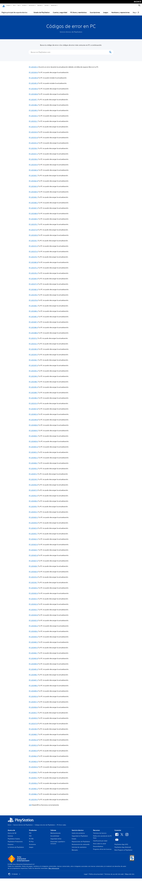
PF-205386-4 (33, 326)
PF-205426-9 (33, 570)
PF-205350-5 (33, 114)
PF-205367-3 (33, 206)
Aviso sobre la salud (99, 842)
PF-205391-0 (33, 353)
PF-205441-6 (33, 646)
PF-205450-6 (33, 695)
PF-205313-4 (33, 402)
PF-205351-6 (33, 125)
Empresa (10, 842)
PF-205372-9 (33, 244)
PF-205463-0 (33, 760)
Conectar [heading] (117, 828)
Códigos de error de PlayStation (45, 823)
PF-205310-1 (33, 239)
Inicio (9, 823)
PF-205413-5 (33, 510)
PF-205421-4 (33, 526)
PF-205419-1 (33, 505)
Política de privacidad (96, 872)
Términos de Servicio (99, 831)
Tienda (46, 5)
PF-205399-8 (33, 418)
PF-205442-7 (33, 651)
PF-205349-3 (33, 108)
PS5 (14, 5)
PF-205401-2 (33, 450)
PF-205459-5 (33, 716)
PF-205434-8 (33, 613)
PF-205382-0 (33, 288)
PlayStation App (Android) (122, 845)
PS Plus (24, 5)
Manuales (75, 848)
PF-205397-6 (33, 364)
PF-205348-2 (33, 103)
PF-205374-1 (33, 255)
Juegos (8, 5)
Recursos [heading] (96, 828)
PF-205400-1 (33, 434)
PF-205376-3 (33, 271)
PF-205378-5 (33, 293)
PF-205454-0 (33, 765)
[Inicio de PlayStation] (3, 5)
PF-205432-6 (33, 602)
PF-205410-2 (33, 467)
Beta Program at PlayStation (123, 848)
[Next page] (138, 10)
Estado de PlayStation (42, 11)
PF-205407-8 (33, 407)
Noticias (39, 5)
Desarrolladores (98, 844)
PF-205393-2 (33, 369)
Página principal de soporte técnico (14, 11)
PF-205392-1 (33, 358)
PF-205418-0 (33, 499)
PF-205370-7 (33, 222)
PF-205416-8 (33, 483)
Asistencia (53, 5)
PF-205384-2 (33, 309)
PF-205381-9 (33, 277)
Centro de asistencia (78, 831)
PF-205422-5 (33, 537)
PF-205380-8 (33, 260)
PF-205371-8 (33, 228)
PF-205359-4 (33, 163)
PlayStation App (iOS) (121, 842)
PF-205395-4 (33, 385)
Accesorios (32, 5)
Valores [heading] (53, 828)
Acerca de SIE (12, 831)
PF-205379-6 (33, 298)
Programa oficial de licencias (102, 847)
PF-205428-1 (33, 564)
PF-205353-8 (33, 136)
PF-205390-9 (33, 347)
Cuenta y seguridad (60, 11)
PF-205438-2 (33, 629)
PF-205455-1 (33, 776)
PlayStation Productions (15, 840)
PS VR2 (31, 837)
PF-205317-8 (33, 722)
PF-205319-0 (33, 798)
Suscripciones (95, 11)
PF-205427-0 (33, 559)
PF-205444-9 (33, 662)
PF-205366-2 (33, 201)
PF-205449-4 (33, 689)
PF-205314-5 (33, 477)
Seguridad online (55, 837)
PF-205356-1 (33, 146)
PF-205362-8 (33, 179)
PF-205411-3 (33, 472)
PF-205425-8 (33, 553)
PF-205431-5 (33, 597)
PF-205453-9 (33, 743)
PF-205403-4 (33, 412)
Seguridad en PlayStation (80, 834)
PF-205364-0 (33, 190)
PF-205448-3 (33, 684)
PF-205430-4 (33, 591)
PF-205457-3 (33, 700)
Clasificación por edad (100, 839)
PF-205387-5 (33, 320)
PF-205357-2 (33, 152)
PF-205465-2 (33, 787)
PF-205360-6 (33, 168)
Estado (74, 837)
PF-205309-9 (33, 233)
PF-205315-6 (33, 575)
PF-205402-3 (33, 456)
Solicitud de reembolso (79, 845)
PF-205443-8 (33, 657)
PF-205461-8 (33, 749)
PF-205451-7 (33, 711)
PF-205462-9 (33, 754)
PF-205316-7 (33, 581)
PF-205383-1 (33, 304)
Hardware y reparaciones (120, 11)
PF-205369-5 (33, 217)
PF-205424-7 (33, 548)
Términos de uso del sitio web (114, 872)
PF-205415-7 (33, 532)
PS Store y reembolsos (78, 11)
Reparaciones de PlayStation (81, 840)
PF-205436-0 (33, 624)
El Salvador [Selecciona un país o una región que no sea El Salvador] (15, 872)
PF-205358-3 (33, 157)
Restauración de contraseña (80, 842)
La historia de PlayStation (16, 845)
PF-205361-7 (33, 174)
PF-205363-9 (33, 184)
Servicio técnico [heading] (77, 828)
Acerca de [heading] (11, 828)
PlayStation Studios (14, 837)
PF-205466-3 (33, 792)
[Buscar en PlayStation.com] (70, 50)
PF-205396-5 (33, 396)
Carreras (10, 834)
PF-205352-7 (33, 119)
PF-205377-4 (33, 282)
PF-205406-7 (33, 461)
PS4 (19, 5)
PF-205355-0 (33, 141)
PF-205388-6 (33, 331)
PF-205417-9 (33, 488)
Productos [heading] (33, 828)
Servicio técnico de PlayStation (23, 823)
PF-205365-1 (33, 195)
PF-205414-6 (33, 521)
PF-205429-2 (33, 586)
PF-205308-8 (33, 92)
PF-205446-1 (33, 673)
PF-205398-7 (33, 380)
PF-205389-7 (33, 391)
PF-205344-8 (33, 76)
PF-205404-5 (33, 429)
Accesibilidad (54, 834)
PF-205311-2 (33, 336)
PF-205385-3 (33, 315)
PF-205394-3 (33, 374)
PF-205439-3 (33, 635)
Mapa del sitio (129, 872)
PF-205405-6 (33, 445)
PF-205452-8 (33, 738)
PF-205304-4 (33, 71)
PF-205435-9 (33, 619)
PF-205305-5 (33, 65)
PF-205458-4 (33, 705)
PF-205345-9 (33, 81)
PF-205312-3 (33, 342)
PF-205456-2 (33, 781)
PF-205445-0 (33, 667)
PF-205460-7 (33, 733)
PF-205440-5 (33, 640)
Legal (85, 872)
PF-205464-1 (33, 770)
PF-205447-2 (33, 678)
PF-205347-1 (33, 98)
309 (30, 803)
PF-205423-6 (33, 543)
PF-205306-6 (33, 87)
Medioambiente (55, 831)
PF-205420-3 (33, 515)
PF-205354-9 (33, 130)
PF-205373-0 (33, 250)
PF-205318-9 (33, 727)
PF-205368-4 (33, 212)
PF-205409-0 (33, 439)
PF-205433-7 (33, 608)
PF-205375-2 (33, 266)
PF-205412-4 (33, 494)
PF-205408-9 (33, 423)
